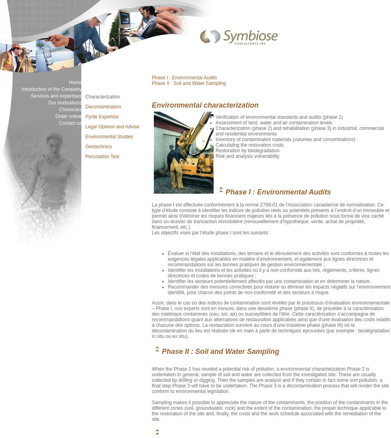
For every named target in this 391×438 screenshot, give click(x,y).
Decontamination (103, 107)
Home (75, 82)
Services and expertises (56, 96)
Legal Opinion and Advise (112, 127)
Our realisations (65, 103)
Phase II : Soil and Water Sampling (189, 83)
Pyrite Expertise (102, 117)
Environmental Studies (109, 136)
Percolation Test (102, 156)
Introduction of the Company (52, 89)
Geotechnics (98, 146)
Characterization (102, 97)
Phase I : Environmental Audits (184, 78)
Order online (68, 116)
